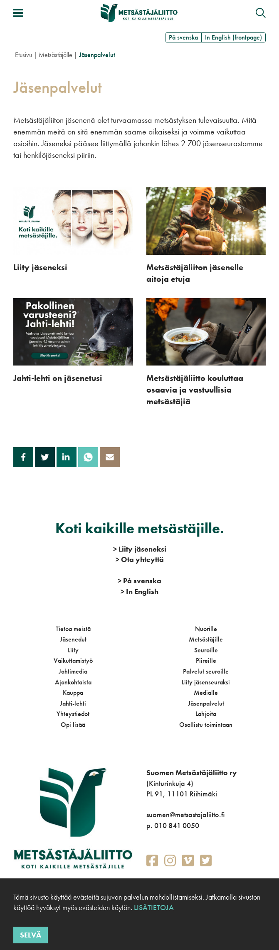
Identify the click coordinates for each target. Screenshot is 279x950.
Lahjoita (205, 713)
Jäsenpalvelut (206, 703)
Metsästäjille (206, 639)
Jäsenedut (73, 639)
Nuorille (206, 628)
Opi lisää (73, 724)
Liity (73, 650)
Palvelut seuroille (206, 671)
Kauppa (73, 692)
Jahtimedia (73, 671)
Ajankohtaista (73, 682)
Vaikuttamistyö (73, 660)
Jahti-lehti (73, 703)
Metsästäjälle (55, 54)
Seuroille (206, 650)
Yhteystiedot (73, 713)
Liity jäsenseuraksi (206, 682)
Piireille (206, 660)
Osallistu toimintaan (205, 724)
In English (139, 591)
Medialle (206, 692)
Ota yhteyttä (140, 559)
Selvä (30, 935)
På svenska (183, 37)
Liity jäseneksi (139, 549)
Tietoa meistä (73, 628)
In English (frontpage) (233, 37)
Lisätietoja (153, 907)
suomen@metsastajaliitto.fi (185, 814)
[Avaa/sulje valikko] (18, 13)
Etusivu (23, 54)
